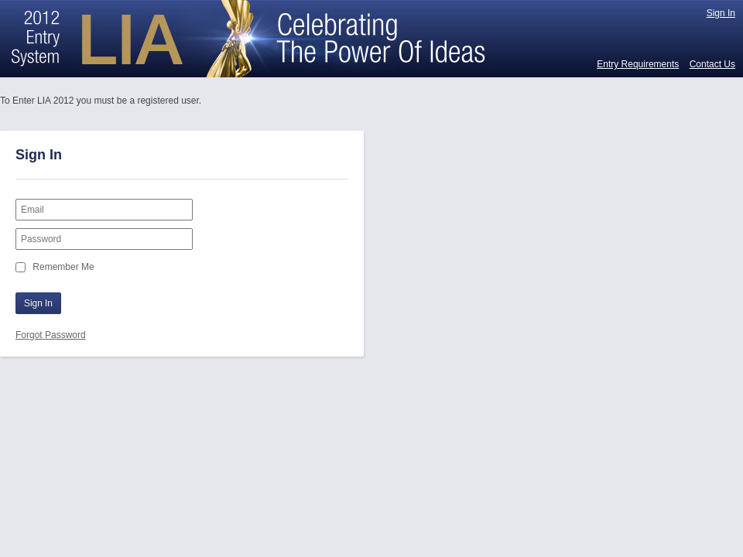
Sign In (721, 13)
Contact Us (712, 64)
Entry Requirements (638, 64)
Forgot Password (50, 335)
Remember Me (63, 266)
